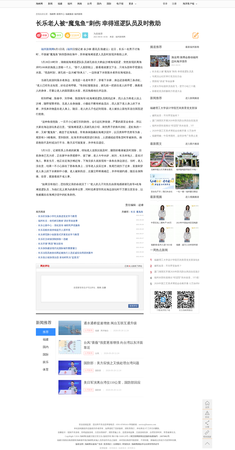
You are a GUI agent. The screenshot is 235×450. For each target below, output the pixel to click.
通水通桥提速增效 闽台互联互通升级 (110, 323)
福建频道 (69, 14)
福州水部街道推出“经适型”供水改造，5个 (173, 125)
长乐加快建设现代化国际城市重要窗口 (57, 248)
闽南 (79, 3)
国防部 (98, 370)
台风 (97, 353)
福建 (60, 3)
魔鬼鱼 (139, 212)
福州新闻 (78, 14)
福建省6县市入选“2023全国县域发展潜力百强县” (161, 245)
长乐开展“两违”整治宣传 (50, 243)
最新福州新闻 (192, 47)
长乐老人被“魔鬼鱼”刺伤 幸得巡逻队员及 (173, 71)
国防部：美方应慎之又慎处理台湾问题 (111, 363)
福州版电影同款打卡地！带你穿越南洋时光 (187, 169)
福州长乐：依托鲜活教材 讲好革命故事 (58, 221)
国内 (99, 3)
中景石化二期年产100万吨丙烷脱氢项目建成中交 (161, 223)
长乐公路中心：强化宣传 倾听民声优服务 (59, 225)
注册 (174, 3)
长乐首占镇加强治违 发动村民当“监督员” (59, 257)
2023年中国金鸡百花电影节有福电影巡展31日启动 (187, 223)
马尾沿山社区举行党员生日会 (167, 76)
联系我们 (108, 444)
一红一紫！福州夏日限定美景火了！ (187, 191)
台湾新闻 (89, 330)
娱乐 (46, 362)
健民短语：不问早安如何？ (166, 115)
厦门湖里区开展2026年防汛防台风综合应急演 (175, 120)
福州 (70, 3)
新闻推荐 (44, 322)
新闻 (50, 3)
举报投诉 (126, 444)
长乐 (133, 212)
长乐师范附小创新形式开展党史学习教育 (58, 234)
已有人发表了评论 (133, 266)
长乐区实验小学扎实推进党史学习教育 (57, 216)
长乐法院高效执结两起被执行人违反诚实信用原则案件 (65, 253)
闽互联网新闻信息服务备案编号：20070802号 (150, 436)
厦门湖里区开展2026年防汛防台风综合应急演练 (177, 272)
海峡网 (39, 3)
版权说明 (79, 444)
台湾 (89, 3)
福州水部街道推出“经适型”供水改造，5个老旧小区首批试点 (177, 278)
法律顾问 (117, 444)
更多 (132, 3)
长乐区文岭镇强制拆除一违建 (53, 239)
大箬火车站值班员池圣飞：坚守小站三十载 (174, 86)
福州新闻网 (47, 49)
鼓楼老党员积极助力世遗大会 (167, 91)
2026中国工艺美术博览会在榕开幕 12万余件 (174, 131)
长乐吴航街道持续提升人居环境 (54, 230)
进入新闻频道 (192, 98)
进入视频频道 (192, 197)
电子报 (120, 3)
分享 (85, 35)
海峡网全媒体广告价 (93, 444)
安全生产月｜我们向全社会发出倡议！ (161, 191)
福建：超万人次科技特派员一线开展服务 (187, 245)
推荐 (46, 332)
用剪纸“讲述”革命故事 (163, 81)
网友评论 (44, 266)
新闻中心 (60, 14)
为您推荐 (98, 34)
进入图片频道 (192, 144)
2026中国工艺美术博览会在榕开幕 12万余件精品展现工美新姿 (177, 284)
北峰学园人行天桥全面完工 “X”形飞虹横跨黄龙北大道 (161, 169)
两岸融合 (105, 330)
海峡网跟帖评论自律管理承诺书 (145, 444)
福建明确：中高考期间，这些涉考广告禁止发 (175, 136)
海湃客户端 (190, 3)
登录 (99, 287)
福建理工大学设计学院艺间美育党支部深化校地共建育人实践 (177, 260)
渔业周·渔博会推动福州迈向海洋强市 (184, 59)
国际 (109, 3)
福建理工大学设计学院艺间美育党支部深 (173, 108)
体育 (46, 369)
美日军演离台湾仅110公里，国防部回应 (112, 382)
